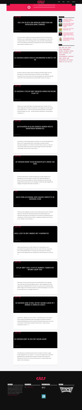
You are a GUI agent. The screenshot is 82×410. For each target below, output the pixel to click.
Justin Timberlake (63, 56)
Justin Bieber (62, 54)
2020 (63, 47)
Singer (60, 61)
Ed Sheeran (65, 52)
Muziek (64, 58)
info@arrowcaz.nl (30, 387)
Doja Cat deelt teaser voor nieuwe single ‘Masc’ (68, 29)
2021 (66, 47)
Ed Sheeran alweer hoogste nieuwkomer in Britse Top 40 (35, 58)
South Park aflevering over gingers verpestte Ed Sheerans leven (35, 198)
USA (68, 61)
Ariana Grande (66, 49)
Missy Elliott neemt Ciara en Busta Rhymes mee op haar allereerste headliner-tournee (68, 25)
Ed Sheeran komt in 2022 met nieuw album (30, 339)
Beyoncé (61, 51)
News (20, 17)
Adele (69, 47)
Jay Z (70, 52)
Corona (71, 51)
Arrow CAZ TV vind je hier (13, 395)
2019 (60, 47)
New (68, 58)
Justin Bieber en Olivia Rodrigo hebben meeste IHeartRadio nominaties (35, 127)
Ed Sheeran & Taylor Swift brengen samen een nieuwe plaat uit (35, 92)
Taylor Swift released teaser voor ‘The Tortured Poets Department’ (68, 20)
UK (63, 61)
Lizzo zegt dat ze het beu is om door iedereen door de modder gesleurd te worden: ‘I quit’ (68, 34)
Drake (60, 52)
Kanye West (70, 56)
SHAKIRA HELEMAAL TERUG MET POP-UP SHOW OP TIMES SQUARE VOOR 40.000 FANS (68, 39)
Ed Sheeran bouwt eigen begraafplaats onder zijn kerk (35, 163)
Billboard (66, 51)
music (60, 58)
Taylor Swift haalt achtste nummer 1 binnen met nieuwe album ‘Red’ (35, 268)
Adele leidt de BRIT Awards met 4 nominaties (31, 233)
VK (70, 61)
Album (60, 49)
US (66, 61)
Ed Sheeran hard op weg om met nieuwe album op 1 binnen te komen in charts (35, 304)
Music (16, 17)
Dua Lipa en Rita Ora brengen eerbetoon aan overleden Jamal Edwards (35, 23)
